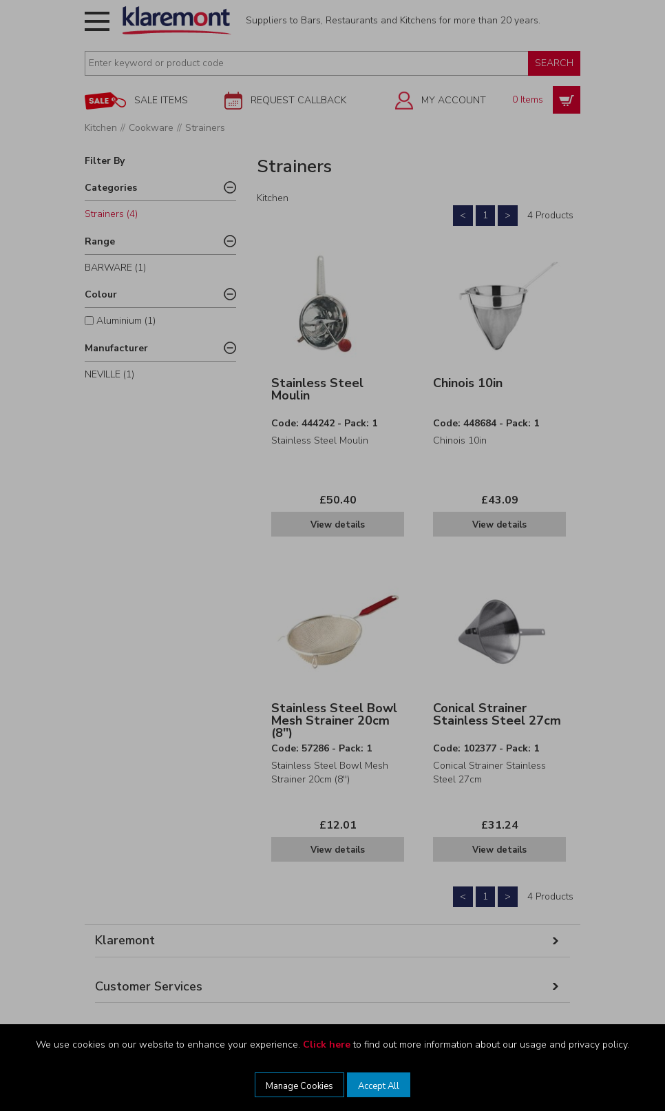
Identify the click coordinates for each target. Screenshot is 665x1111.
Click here (326, 1044)
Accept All (378, 1086)
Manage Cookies (299, 1086)
